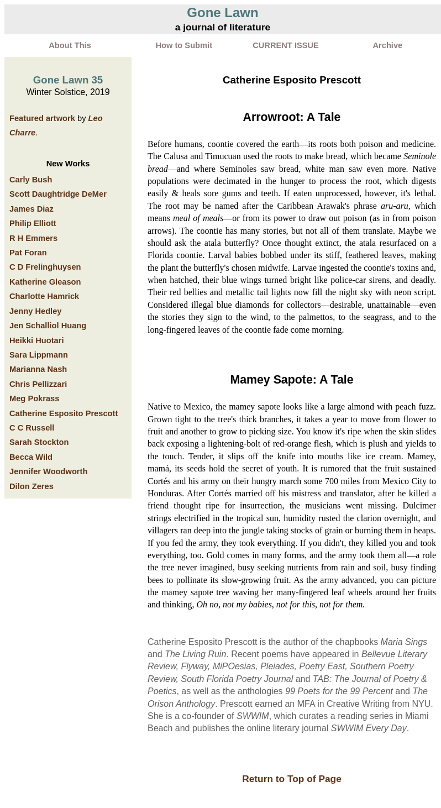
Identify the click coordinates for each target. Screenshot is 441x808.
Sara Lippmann (38, 354)
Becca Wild (31, 457)
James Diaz (31, 208)
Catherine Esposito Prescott (63, 413)
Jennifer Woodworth (48, 471)
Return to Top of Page (292, 778)
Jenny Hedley (35, 311)
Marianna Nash (38, 369)
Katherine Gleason (45, 281)
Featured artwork (42, 118)
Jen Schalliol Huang (47, 325)
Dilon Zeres (31, 486)
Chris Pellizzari (38, 384)
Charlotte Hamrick (44, 296)
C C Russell (31, 427)
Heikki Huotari (36, 340)
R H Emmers (33, 238)
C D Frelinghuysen (45, 267)
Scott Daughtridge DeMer (58, 194)
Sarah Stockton (39, 442)
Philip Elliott (32, 223)
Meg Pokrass (34, 398)
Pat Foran (28, 252)
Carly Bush (30, 179)
